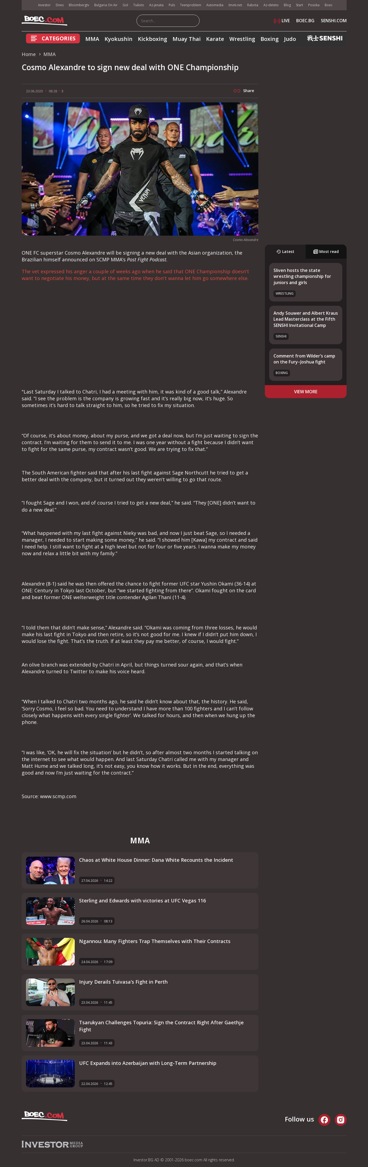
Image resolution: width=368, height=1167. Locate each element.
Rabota (252, 5)
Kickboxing (152, 39)
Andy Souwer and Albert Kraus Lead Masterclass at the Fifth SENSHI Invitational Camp (305, 319)
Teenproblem (190, 5)
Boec (329, 5)
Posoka (314, 5)
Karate (215, 39)
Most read (326, 251)
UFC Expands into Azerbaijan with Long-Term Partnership (147, 1063)
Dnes (60, 5)
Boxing (269, 39)
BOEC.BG (305, 21)
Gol (125, 5)
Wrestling (242, 39)
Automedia (214, 5)
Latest (285, 251)
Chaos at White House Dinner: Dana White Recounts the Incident (156, 860)
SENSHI (281, 336)
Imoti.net (235, 5)
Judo (290, 39)
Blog (287, 5)
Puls (172, 5)
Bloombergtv (79, 5)
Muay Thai (186, 39)
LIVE (282, 21)
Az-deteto (271, 5)
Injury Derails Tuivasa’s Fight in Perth (123, 982)
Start (299, 5)
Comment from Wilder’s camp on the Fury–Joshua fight (304, 359)
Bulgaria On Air (106, 5)
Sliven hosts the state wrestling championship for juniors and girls (302, 276)
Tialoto (138, 5)
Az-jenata (156, 5)
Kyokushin (118, 39)
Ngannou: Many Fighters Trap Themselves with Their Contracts (154, 941)
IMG (28, 5)
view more (305, 392)
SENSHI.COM (334, 21)
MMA (92, 39)
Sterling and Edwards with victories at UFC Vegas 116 (142, 900)
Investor (44, 5)
